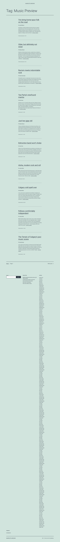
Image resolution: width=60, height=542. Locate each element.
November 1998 (41, 523)
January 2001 (41, 489)
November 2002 (41, 460)
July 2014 (40, 278)
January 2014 (41, 286)
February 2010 (41, 347)
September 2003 (41, 447)
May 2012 (40, 312)
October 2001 (41, 477)
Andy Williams (21, 25)
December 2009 (41, 350)
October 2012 (41, 306)
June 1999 (40, 514)
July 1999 (40, 512)
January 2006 (41, 411)
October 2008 (41, 368)
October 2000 (41, 493)
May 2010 (40, 343)
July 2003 (40, 450)
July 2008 (40, 372)
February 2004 (41, 441)
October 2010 (41, 337)
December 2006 (41, 397)
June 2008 (40, 373)
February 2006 (41, 410)
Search (7, 275)
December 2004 (41, 428)
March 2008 (41, 377)
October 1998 (41, 524)
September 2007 (41, 385)
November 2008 (41, 367)
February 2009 (41, 363)
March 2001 (41, 486)
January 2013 (41, 302)
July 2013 (40, 294)
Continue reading (35, 32)
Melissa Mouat (21, 49)
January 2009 (41, 364)
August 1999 (41, 511)
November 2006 (41, 398)
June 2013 (40, 295)
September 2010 (41, 338)
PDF (42, 538)
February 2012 (41, 316)
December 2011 (41, 319)
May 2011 (40, 328)
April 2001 (40, 485)
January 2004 (41, 442)
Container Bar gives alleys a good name (29, 279)
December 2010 (41, 334)
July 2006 (40, 403)
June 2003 (40, 451)
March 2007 (41, 393)
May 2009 (40, 359)
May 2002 (40, 468)
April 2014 (40, 282)
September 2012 (41, 307)
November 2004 (41, 429)
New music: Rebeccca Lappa (27, 283)
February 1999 (41, 519)
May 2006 (40, 406)
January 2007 (41, 395)
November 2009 (41, 351)
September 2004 (41, 432)
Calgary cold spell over (27, 187)
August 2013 (41, 293)
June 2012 (40, 311)
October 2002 (41, 462)
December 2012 (41, 303)
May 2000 (40, 499)
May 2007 (40, 390)
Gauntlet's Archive (30, 3)
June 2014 (40, 280)
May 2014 (40, 281)
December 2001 (41, 475)
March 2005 (41, 424)
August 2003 (41, 449)
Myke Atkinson (21, 123)
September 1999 (41, 510)
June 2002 (40, 467)
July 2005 (40, 419)
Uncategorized (8, 532)
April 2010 (40, 345)
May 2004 (40, 437)
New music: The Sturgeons (27, 282)
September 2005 (41, 416)
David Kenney (21, 242)
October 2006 (41, 399)
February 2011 (41, 332)
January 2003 (41, 458)
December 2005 (41, 412)
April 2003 (40, 454)
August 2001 (41, 480)
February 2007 (41, 394)
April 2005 (40, 423)
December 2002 (41, 459)
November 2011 (41, 320)
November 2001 (41, 476)
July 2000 (40, 497)
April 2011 (40, 329)
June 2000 (40, 498)
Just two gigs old (25, 121)
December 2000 (41, 490)
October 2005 (41, 415)
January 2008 (41, 380)
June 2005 (40, 420)
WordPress (52, 538)
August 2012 (41, 308)
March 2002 (41, 471)
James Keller (21, 168)
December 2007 (41, 381)
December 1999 (41, 506)
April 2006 (40, 407)
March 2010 (41, 346)
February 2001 (41, 488)
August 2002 (41, 464)
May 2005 (40, 421)
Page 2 (11, 263)
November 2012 (41, 304)
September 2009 (41, 354)
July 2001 (40, 481)
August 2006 (41, 402)
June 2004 (40, 436)
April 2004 (40, 438)
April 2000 (40, 501)
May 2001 (40, 484)
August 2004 (41, 433)
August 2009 (41, 355)
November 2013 (41, 289)
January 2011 (41, 333)
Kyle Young (21, 100)
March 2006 (41, 408)
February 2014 (41, 285)
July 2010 (40, 341)
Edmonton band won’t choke (29, 143)
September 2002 (41, 463)
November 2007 (41, 382)
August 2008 (41, 371)
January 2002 (41, 473)
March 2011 (41, 330)
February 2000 (41, 503)
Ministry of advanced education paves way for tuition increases (30, 278)
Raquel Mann (21, 190)
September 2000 (41, 494)
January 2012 (41, 317)
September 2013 (41, 291)
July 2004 (40, 434)
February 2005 (41, 425)
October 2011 (41, 321)
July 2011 (40, 325)
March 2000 (41, 502)
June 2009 (40, 358)
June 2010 (40, 342)
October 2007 (41, 384)
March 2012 (41, 315)
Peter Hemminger (22, 75)
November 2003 (41, 445)
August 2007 (41, 386)
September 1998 (41, 525)
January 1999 (41, 520)
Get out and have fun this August (28, 280)
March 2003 (41, 455)
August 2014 (41, 277)
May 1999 (40, 515)
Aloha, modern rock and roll (29, 165)
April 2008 (40, 376)
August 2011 (41, 324)
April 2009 (40, 360)
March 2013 (41, 299)
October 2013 (41, 290)
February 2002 (41, 472)
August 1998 (41, 527)
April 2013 (40, 298)
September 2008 (41, 369)
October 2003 (41, 446)
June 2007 (40, 389)
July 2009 (40, 356)
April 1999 (40, 516)
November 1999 (41, 507)
